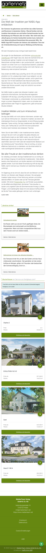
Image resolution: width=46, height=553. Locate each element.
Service (9, 15)
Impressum (23, 520)
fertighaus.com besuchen (23, 335)
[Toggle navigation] (41, 5)
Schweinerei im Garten (10, 220)
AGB (23, 539)
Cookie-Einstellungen (23, 531)
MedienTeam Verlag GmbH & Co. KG (29, 548)
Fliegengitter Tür (19, 182)
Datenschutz (23, 522)
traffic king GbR (27, 550)
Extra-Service (16, 15)
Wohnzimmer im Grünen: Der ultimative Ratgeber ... (18, 255)
